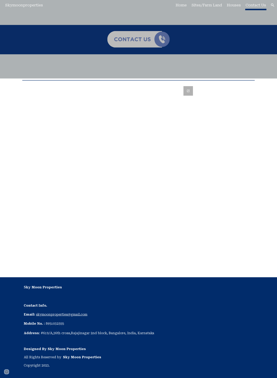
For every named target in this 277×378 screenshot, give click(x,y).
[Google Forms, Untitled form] (138, 179)
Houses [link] (234, 5)
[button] (272, 5)
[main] (138, 328)
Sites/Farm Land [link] (206, 5)
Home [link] (181, 5)
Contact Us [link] (256, 5)
